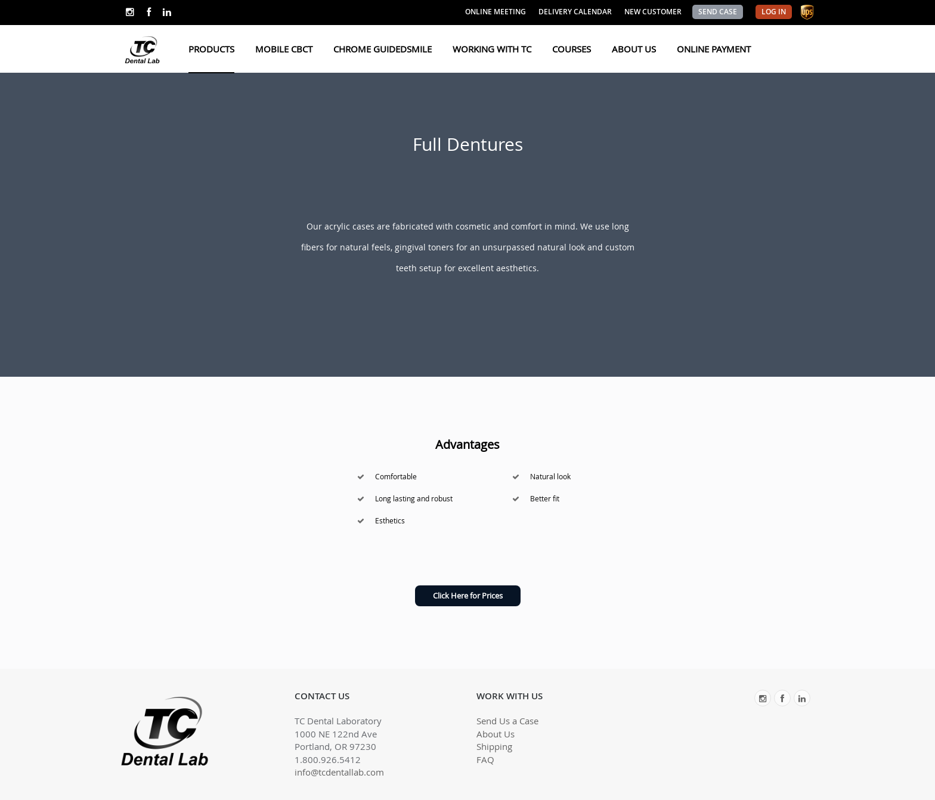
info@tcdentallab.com (339, 772)
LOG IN (773, 12)
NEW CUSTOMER (653, 12)
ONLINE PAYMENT (714, 49)
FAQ (485, 759)
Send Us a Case (507, 721)
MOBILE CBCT (283, 49)
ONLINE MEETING (495, 12)
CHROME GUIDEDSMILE (382, 49)
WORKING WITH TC (492, 49)
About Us (495, 734)
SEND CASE (717, 12)
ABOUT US (634, 49)
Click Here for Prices (468, 595)
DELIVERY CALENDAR (575, 12)
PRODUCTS (211, 49)
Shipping (494, 746)
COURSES (571, 49)
